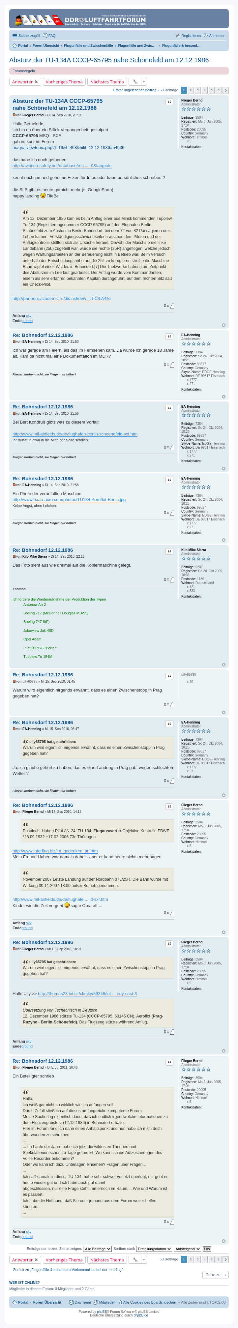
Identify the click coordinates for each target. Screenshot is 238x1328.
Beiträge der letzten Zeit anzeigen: (69, 1249)
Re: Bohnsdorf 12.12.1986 (43, 335)
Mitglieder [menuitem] (107, 1302)
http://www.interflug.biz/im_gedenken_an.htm (55, 850)
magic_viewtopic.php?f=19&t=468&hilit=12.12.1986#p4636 (68, 147)
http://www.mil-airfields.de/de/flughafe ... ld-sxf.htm (60, 899)
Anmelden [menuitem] (217, 36)
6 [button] (219, 90)
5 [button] (212, 90)
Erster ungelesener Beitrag (134, 90)
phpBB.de (141, 1315)
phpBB (102, 1311)
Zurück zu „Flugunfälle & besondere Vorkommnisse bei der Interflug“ (68, 1270)
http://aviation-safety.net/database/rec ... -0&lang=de (62, 165)
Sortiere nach (142, 1249)
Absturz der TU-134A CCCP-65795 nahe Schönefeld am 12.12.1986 (109, 60)
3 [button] (198, 90)
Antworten (23, 82)
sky (29, 315)
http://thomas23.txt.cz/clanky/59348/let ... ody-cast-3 (87, 993)
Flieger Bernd (191, 100)
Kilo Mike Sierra (193, 550)
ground (27, 321)
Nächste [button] (226, 90)
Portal (23, 45)
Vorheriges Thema (64, 82)
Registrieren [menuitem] (191, 36)
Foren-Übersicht (47, 1302)
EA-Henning (190, 335)
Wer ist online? (24, 1282)
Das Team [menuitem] (82, 1302)
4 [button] (205, 90)
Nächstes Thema (107, 82)
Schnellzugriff (29, 36)
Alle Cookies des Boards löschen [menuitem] (149, 1302)
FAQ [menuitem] (52, 36)
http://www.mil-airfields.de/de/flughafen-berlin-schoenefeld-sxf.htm (75, 433)
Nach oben (223, 325)
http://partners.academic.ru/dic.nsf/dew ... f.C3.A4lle (62, 298)
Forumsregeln (24, 71)
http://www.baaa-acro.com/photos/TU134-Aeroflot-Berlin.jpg (69, 499)
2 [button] (191, 90)
